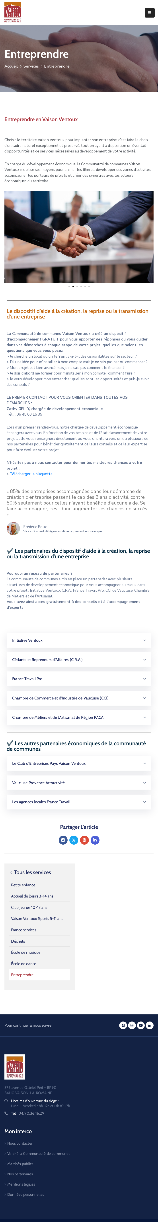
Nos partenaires (20, 1174)
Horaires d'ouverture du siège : (35, 1101)
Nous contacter (19, 1143)
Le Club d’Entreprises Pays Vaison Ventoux (49, 763)
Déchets (18, 941)
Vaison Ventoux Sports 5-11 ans (37, 918)
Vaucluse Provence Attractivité (38, 782)
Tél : (27, 1113)
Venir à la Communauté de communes (38, 1153)
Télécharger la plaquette (31, 474)
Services (31, 66)
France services (23, 930)
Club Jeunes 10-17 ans (29, 907)
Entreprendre (22, 974)
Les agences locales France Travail (41, 801)
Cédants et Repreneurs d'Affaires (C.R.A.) (47, 659)
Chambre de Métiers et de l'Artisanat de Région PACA (57, 717)
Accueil (11, 66)
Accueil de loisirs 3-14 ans (32, 896)
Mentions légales (21, 1184)
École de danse (23, 963)
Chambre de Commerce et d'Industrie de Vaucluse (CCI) (60, 698)
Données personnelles (25, 1194)
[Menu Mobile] (150, 13)
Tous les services (30, 872)
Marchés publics (20, 1164)
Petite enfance (23, 885)
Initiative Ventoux (27, 640)
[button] (69, 286)
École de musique (25, 952)
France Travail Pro (27, 678)
